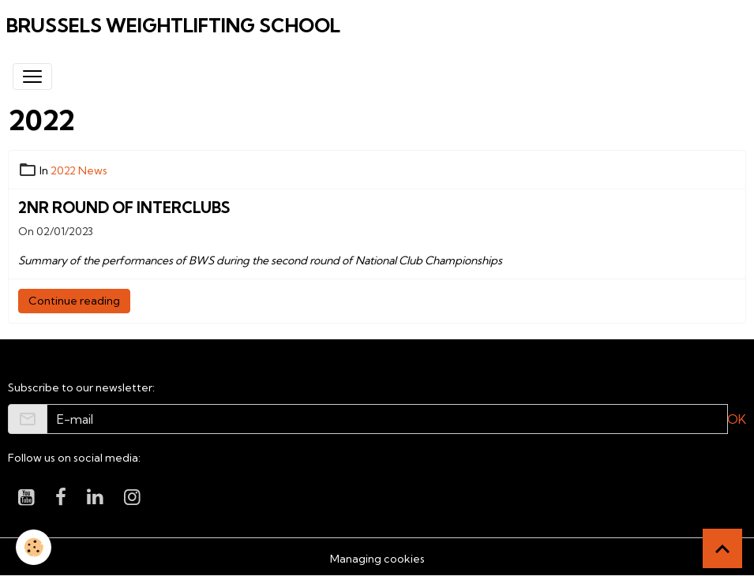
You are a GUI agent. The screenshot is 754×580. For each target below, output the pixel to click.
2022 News (79, 170)
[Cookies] (33, 547)
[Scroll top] (722, 548)
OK (736, 419)
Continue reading (74, 301)
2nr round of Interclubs (124, 207)
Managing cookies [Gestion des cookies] (377, 559)
